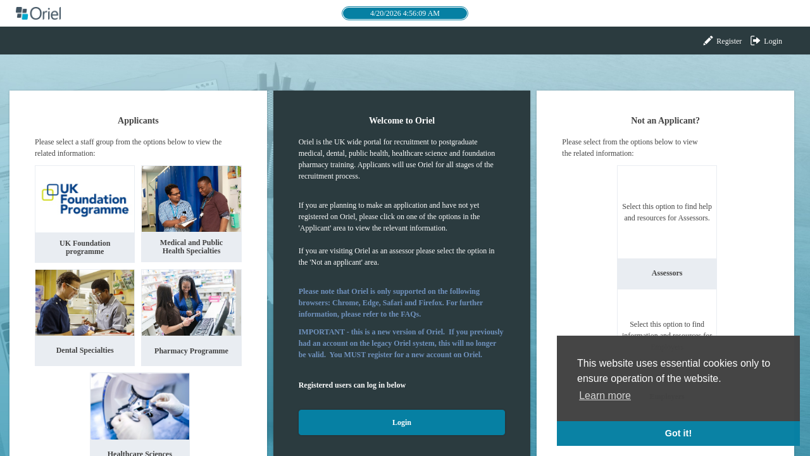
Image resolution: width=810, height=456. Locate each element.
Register (722, 40)
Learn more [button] (605, 395)
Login (765, 40)
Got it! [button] (678, 433)
